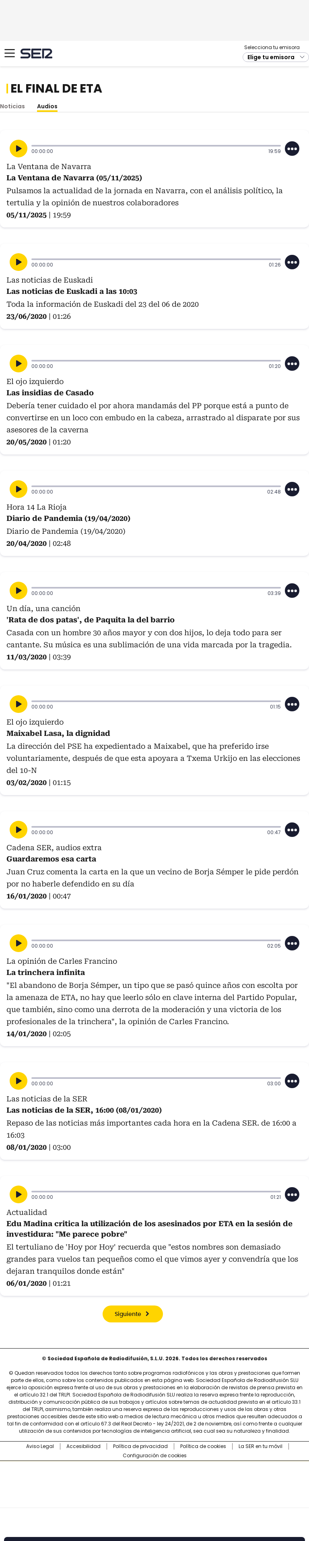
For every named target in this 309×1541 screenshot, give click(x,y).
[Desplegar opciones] (292, 148)
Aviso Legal (40, 1446)
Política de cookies (203, 1446)
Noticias (12, 106)
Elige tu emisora (271, 57)
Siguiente (128, 1314)
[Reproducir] (18, 148)
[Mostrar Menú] (9, 53)
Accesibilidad (83, 1446)
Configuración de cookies (155, 1455)
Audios (47, 106)
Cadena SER (36, 53)
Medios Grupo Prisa (154, 1499)
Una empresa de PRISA (154, 1479)
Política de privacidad (140, 1446)
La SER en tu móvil (260, 1446)
